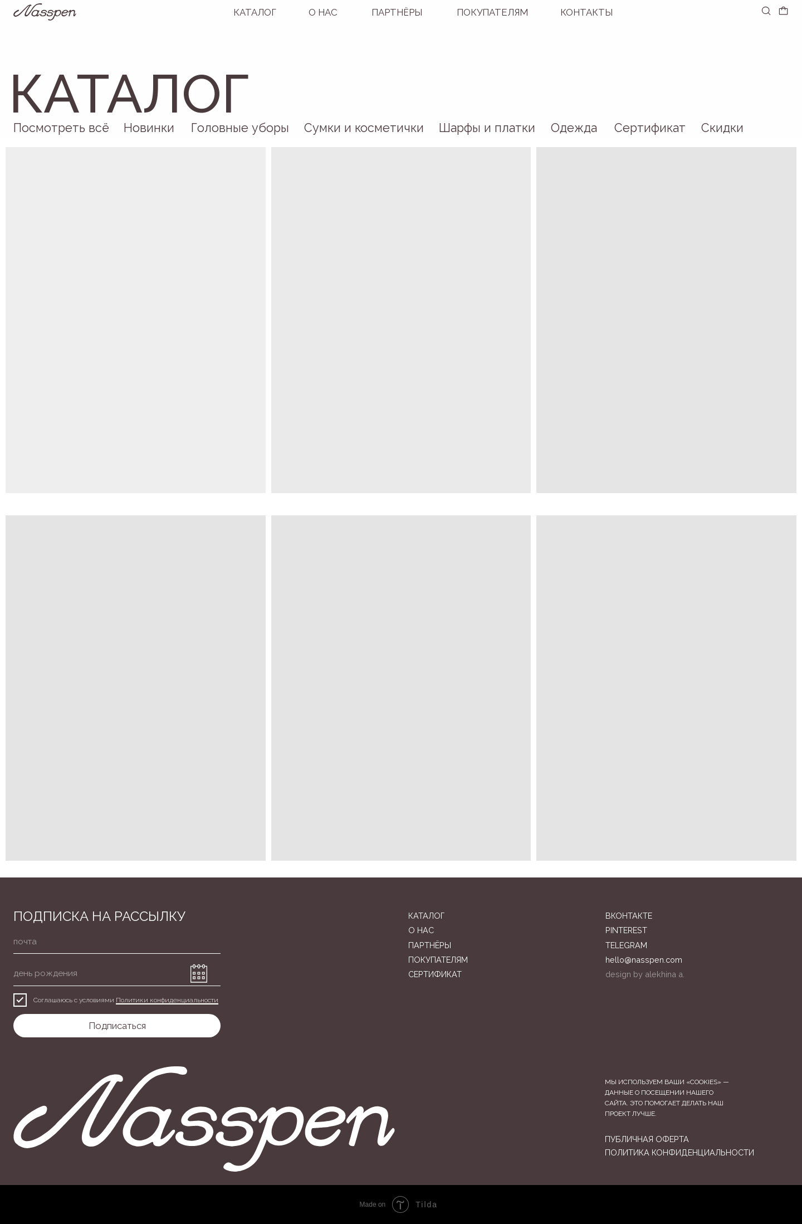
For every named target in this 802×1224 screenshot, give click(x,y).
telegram (626, 945)
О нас (323, 12)
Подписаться (117, 1025)
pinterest (626, 930)
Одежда (574, 128)
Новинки (149, 128)
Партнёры (396, 12)
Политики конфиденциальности (167, 1000)
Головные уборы (240, 128)
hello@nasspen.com (643, 959)
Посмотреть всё (61, 128)
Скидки (722, 128)
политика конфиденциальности (679, 1152)
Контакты (586, 12)
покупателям (492, 12)
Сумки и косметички (364, 128)
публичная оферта (647, 1139)
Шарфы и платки (487, 128)
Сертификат (650, 128)
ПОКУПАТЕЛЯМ (438, 959)
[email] (117, 941)
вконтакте (628, 915)
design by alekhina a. (644, 974)
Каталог (254, 12)
